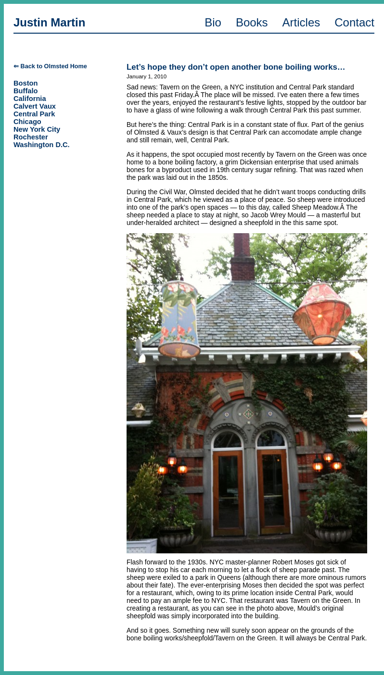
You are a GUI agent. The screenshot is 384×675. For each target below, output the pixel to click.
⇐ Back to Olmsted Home (50, 66)
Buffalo (25, 91)
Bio (213, 22)
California (29, 98)
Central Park (34, 114)
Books (252, 22)
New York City (36, 129)
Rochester (30, 137)
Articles (301, 22)
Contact (354, 22)
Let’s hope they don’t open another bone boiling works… (236, 67)
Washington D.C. (41, 145)
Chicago (27, 121)
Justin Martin (49, 22)
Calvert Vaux (34, 106)
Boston (25, 83)
